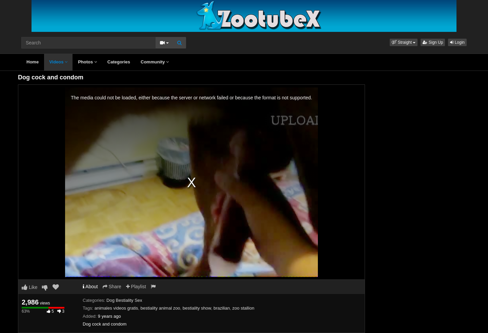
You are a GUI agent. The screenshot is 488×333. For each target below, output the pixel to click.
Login (457, 42)
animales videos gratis (116, 308)
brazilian (222, 308)
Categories (118, 61)
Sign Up (433, 42)
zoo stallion (243, 308)
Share (112, 286)
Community (155, 61)
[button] (404, 42)
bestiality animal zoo (160, 308)
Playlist (136, 286)
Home (32, 61)
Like (30, 287)
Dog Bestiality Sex (124, 300)
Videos (58, 61)
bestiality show (197, 308)
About (90, 286)
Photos (87, 61)
